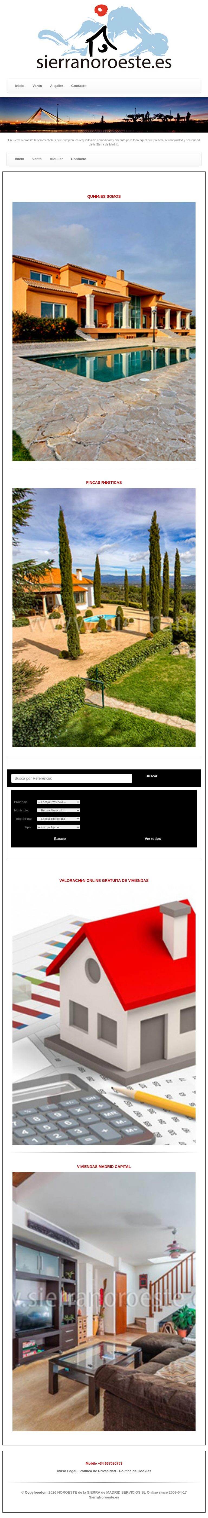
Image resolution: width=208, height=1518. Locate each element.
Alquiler (56, 86)
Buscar (151, 776)
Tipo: (28, 827)
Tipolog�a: (22, 818)
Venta (37, 86)
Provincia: (21, 802)
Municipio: (21, 810)
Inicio (19, 86)
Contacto (78, 86)
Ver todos (153, 839)
